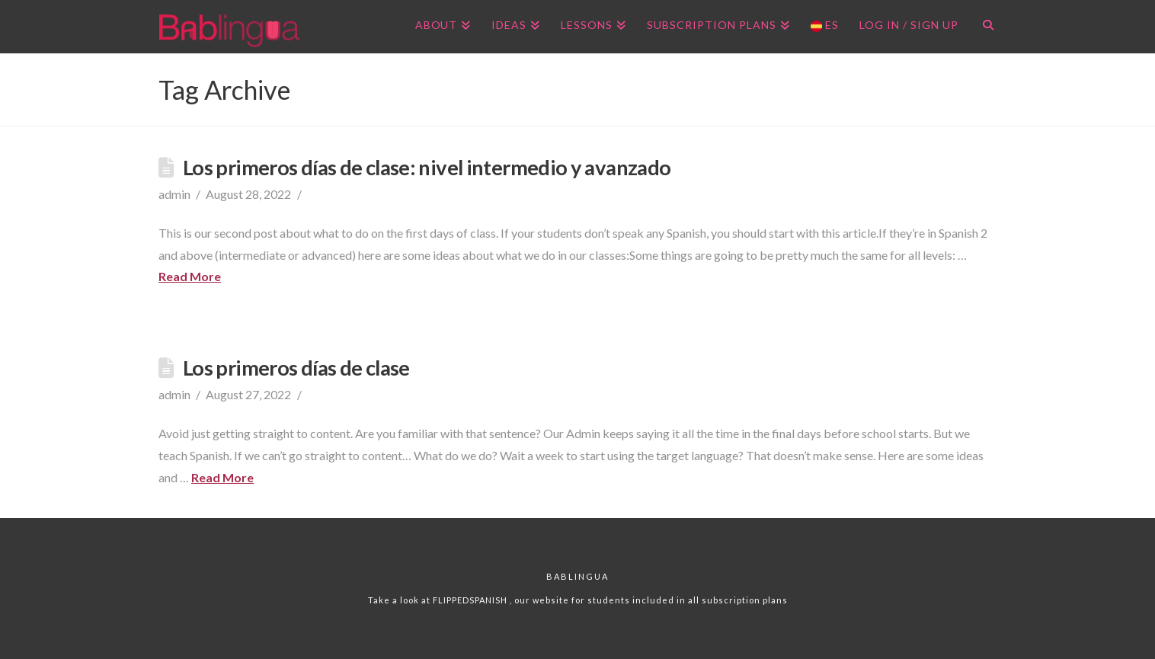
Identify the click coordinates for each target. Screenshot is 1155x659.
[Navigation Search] (982, 26)
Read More (189, 276)
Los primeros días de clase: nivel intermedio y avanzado (427, 167)
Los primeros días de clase (296, 367)
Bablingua (577, 576)
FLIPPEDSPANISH (471, 600)
